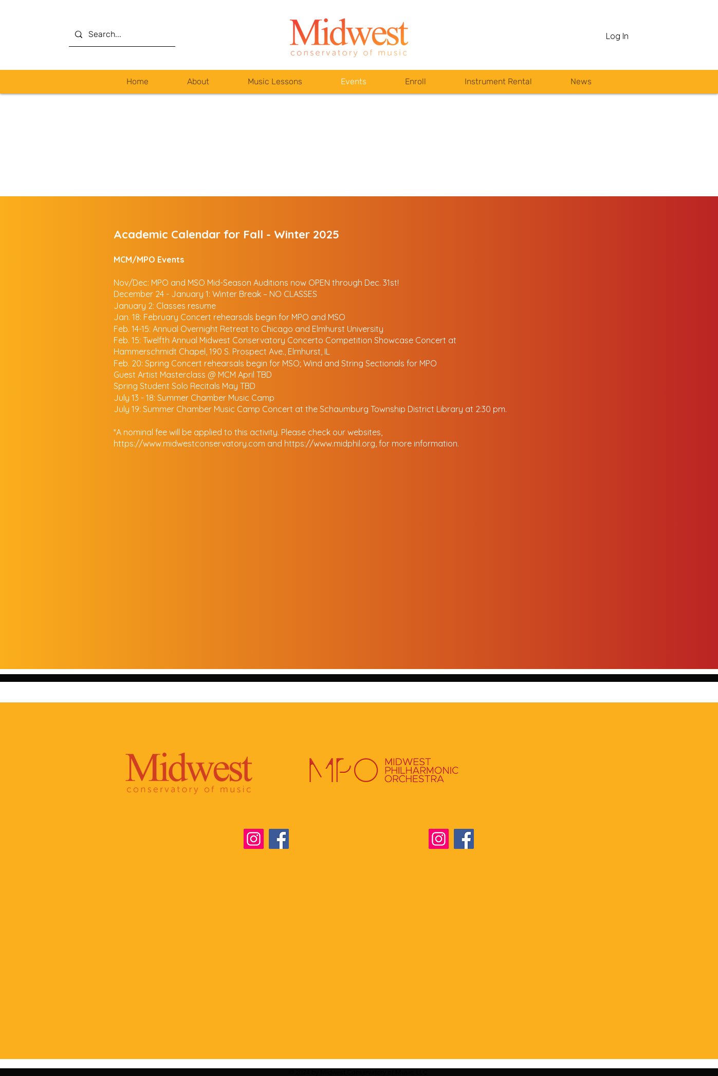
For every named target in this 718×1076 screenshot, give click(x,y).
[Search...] (121, 34)
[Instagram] (254, 839)
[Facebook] (279, 839)
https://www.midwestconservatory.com (189, 443)
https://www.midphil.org (329, 443)
